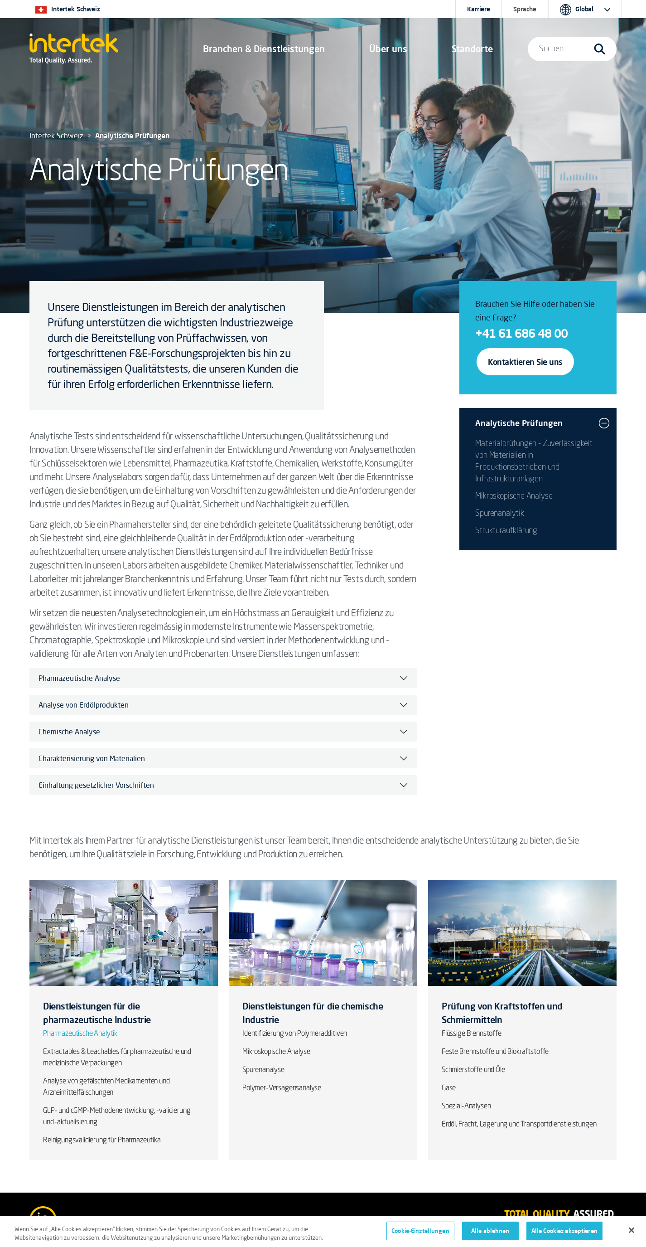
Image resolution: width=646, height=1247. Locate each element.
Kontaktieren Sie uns (525, 362)
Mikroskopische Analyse (513, 496)
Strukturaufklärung (506, 531)
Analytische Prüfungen (519, 423)
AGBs (124, 1219)
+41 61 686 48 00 (521, 333)
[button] (264, 49)
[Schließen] (631, 1235)
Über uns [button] (388, 48)
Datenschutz (166, 1219)
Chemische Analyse (69, 731)
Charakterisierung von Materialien (92, 758)
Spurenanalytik (499, 513)
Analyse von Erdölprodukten (84, 704)
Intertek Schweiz (56, 135)
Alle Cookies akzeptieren (564, 1235)
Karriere (478, 9)
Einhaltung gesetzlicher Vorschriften (96, 785)
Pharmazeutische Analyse (79, 678)
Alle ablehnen (490, 1235)
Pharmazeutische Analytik (80, 1034)
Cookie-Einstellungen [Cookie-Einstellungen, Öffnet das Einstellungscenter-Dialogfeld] (420, 1235)
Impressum (86, 1219)
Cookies (210, 1219)
